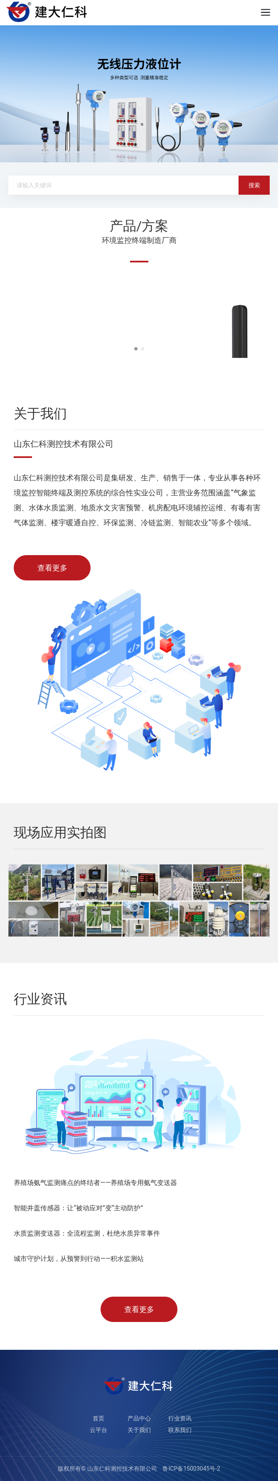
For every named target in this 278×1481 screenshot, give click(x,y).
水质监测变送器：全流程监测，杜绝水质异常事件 (87, 1233)
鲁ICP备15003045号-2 (191, 1468)
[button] (136, 348)
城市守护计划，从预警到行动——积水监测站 (79, 1259)
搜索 (254, 185)
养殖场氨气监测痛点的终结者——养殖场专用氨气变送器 (95, 1183)
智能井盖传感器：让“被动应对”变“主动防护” (78, 1208)
